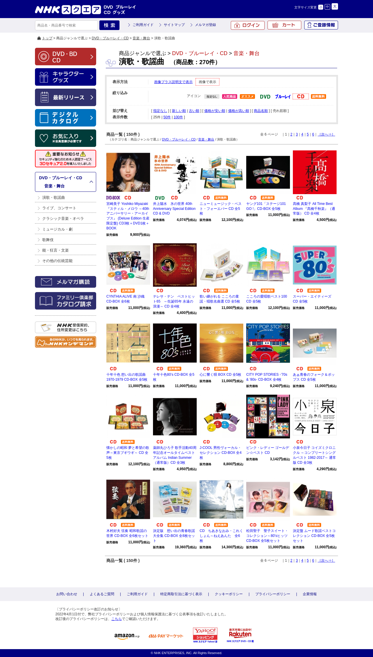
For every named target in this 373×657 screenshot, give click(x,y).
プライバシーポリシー (272, 594)
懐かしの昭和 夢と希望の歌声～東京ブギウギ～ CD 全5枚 (127, 453)
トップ (47, 38)
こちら (116, 619)
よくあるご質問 (102, 594)
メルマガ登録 (205, 25)
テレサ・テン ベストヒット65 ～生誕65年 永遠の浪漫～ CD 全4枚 (174, 301)
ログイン (248, 25)
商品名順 (261, 111)
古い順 (194, 111)
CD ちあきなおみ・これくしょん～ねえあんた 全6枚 (221, 536)
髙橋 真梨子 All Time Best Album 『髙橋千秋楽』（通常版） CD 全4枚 (314, 209)
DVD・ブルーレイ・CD (110, 38)
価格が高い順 (238, 111)
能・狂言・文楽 (55, 250)
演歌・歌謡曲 (53, 197)
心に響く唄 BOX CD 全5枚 (220, 375)
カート (284, 25)
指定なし (160, 111)
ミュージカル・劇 (57, 229)
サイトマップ (174, 25)
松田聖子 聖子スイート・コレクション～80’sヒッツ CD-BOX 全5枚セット (267, 536)
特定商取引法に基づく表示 (181, 594)
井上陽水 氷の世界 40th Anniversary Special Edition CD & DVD (174, 209)
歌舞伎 (48, 240)
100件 (178, 117)
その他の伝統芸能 (57, 261)
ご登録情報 (321, 25)
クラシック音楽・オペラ (63, 218)
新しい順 (179, 111)
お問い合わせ (66, 594)
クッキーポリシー (229, 594)
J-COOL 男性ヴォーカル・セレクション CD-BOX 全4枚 (221, 453)
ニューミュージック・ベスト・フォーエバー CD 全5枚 (221, 209)
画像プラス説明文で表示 (173, 82)
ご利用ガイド (143, 25)
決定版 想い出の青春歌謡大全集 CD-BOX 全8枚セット (174, 536)
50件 (167, 117)
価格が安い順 (214, 111)
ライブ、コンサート (59, 208)
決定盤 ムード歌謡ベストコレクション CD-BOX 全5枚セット (314, 536)
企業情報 (310, 594)
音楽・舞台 (141, 38)
